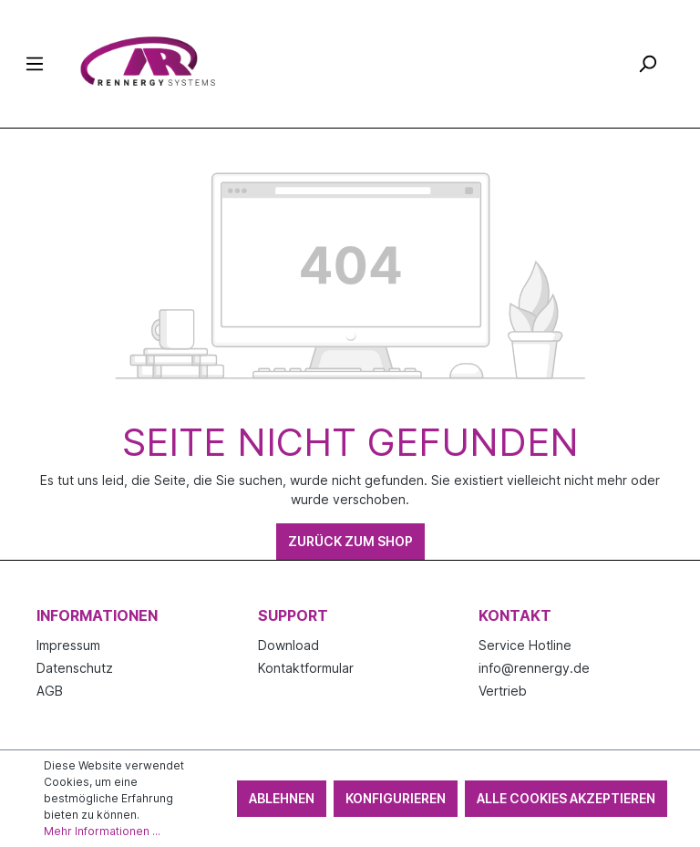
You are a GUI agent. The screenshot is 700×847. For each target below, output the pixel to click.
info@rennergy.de (534, 668)
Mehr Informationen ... (102, 831)
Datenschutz (74, 668)
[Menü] (35, 63)
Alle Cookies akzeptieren (566, 798)
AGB (49, 690)
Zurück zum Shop (350, 541)
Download (288, 645)
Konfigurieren (395, 798)
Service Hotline (525, 645)
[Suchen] (647, 63)
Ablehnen (281, 798)
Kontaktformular (306, 668)
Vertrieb (503, 690)
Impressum (68, 645)
